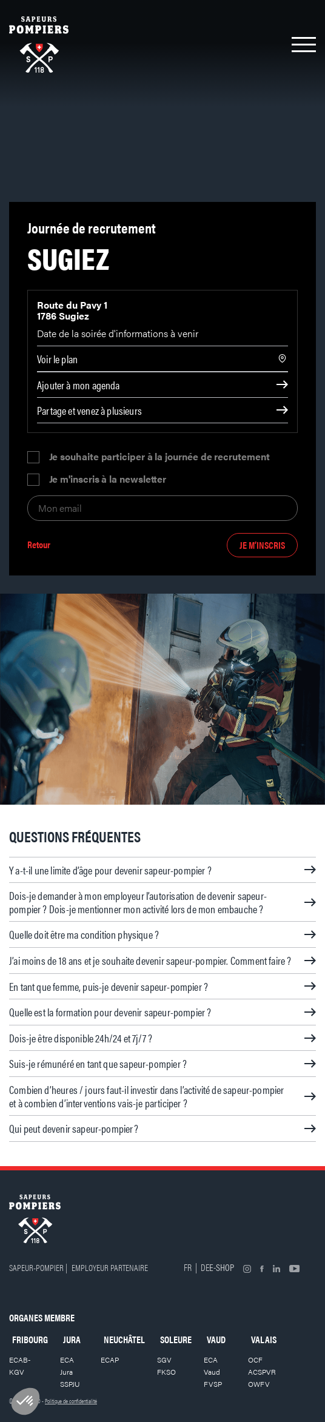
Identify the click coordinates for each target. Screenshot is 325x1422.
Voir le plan (57, 358)
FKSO (166, 1371)
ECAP (110, 1359)
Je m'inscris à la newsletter (108, 480)
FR (188, 1267)
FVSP (213, 1383)
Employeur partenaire (110, 1267)
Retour (38, 545)
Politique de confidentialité (71, 1401)
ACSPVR (262, 1371)
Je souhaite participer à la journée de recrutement (159, 457)
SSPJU (70, 1383)
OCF (255, 1359)
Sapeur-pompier (36, 1267)
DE (205, 1267)
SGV (164, 1359)
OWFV (259, 1383)
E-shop (221, 1267)
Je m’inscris (262, 545)
